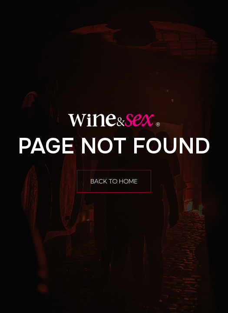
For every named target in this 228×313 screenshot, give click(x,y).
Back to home (114, 181)
